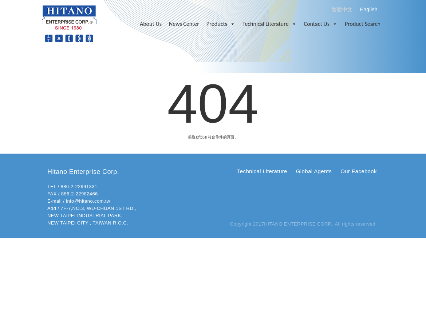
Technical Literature (269, 24)
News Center (184, 23)
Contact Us (321, 24)
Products (220, 24)
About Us (151, 23)
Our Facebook (358, 171)
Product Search (362, 23)
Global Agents (314, 171)
